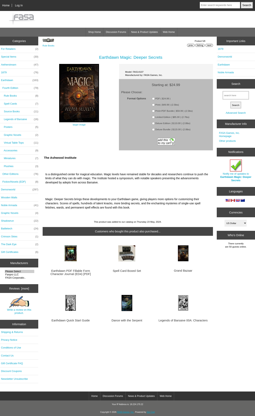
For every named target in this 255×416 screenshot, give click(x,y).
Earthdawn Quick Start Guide (71, 320)
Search (235, 83)
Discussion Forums (116, 32)
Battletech (19, 228)
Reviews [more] (19, 288)
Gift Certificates (19, 252)
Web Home (169, 32)
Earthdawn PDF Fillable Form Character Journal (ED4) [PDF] (70, 272)
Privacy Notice (9, 339)
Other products (227, 140)
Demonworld (19, 189)
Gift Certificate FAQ (12, 363)
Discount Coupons (11, 371)
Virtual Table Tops (19, 142)
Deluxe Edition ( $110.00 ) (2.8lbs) (172, 123)
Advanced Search (236, 112)
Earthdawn (224, 64)
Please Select (19, 271)
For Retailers (19, 49)
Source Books (19, 111)
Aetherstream (19, 64)
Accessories (19, 150)
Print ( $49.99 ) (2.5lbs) (167, 104)
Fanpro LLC (19, 274)
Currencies (235, 212)
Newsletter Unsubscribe (14, 378)
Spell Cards (19, 103)
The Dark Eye (19, 244)
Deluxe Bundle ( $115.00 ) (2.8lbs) (173, 129)
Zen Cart (151, 412)
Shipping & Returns (12, 332)
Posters (19, 127)
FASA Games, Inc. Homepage (229, 134)
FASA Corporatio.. (19, 277)
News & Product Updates (144, 32)
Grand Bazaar (183, 270)
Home (6, 5)
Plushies (19, 166)
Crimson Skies (19, 236)
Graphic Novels (19, 135)
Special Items (19, 56)
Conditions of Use (11, 347)
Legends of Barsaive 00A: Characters (183, 320)
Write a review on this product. (19, 305)
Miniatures (19, 158)
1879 (19, 72)
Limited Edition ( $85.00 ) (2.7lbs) (172, 117)
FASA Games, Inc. (125, 412)
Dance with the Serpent (127, 320)
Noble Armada (19, 205)
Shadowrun (19, 220)
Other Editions (19, 174)
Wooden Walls (9, 197)
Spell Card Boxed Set (127, 270)
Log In (19, 5)
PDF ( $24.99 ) (163, 98)
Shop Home (94, 32)
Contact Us (7, 355)
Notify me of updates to (235, 171)
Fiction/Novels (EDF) (19, 181)
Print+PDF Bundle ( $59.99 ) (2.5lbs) (174, 111)
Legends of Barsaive (19, 119)
